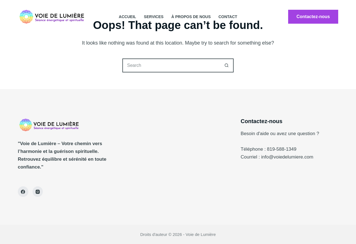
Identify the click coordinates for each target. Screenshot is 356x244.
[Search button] (227, 65)
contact (227, 16)
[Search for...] (171, 65)
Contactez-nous (313, 16)
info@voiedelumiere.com (287, 157)
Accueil (127, 16)
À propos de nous (191, 16)
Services (154, 16)
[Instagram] (38, 191)
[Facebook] (23, 191)
